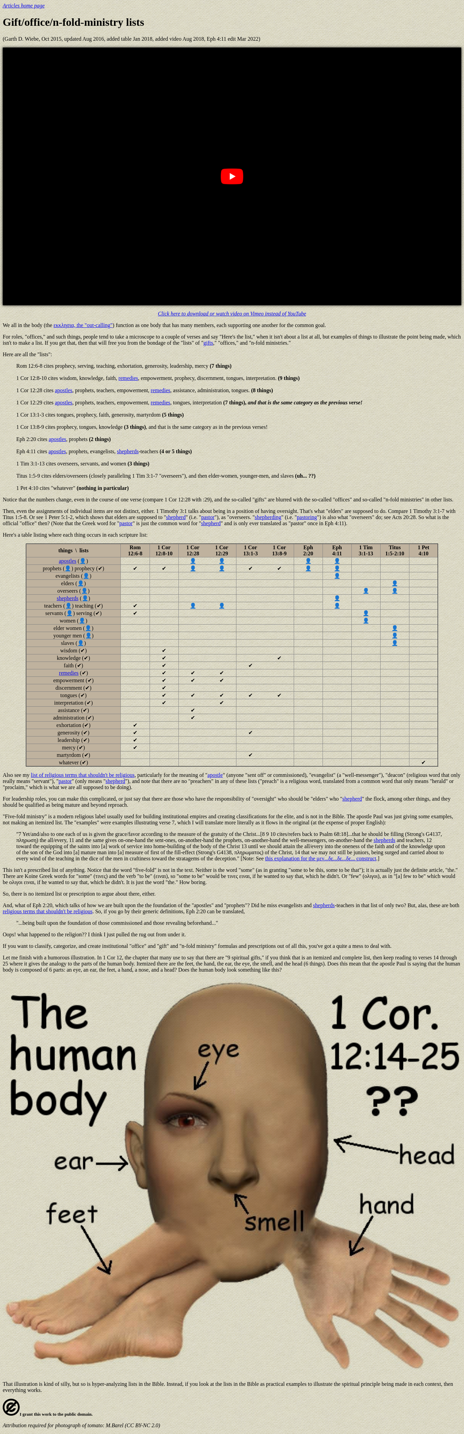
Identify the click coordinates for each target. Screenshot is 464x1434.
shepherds (128, 451)
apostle (215, 775)
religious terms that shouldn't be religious (48, 911)
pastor (207, 517)
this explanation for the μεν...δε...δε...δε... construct (320, 858)
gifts (208, 343)
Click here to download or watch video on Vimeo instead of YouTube (232, 314)
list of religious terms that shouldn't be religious (83, 775)
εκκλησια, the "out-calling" (83, 325)
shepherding (268, 517)
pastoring (307, 517)
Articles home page (24, 5)
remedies (128, 378)
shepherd (176, 517)
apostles (64, 390)
